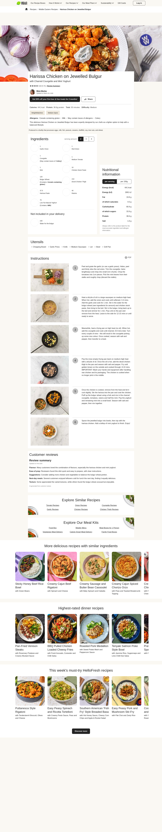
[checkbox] (31, 86)
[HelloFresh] (22, 3)
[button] (62, 139)
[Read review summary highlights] (53, 86)
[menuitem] (23, 3)
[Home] (26, 9)
